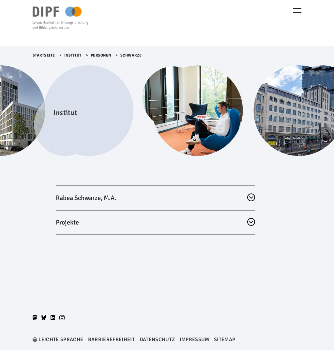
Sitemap (224, 339)
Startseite (44, 55)
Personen (101, 55)
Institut (73, 55)
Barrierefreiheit (111, 339)
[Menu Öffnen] (297, 11)
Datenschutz (157, 339)
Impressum (194, 339)
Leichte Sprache (60, 339)
